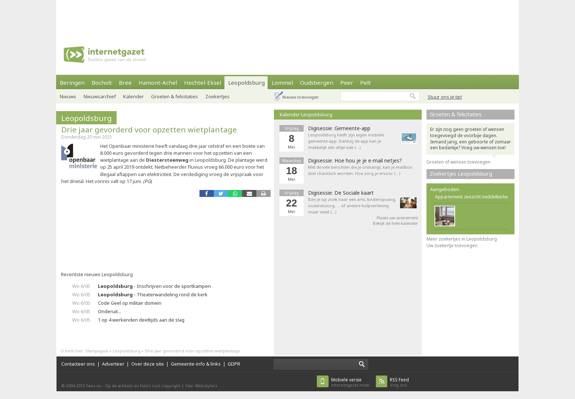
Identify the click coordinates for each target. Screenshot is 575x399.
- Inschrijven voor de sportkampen (154, 286)
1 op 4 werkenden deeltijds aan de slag (141, 319)
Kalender (133, 96)
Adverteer (113, 363)
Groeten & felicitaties (174, 96)
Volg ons (399, 382)
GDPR (234, 363)
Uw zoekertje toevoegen (451, 245)
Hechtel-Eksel (202, 82)
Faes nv (93, 385)
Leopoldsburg (246, 82)
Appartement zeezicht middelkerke (471, 197)
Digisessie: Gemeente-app (339, 128)
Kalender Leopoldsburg (306, 114)
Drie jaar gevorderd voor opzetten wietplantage (149, 129)
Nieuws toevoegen (300, 97)
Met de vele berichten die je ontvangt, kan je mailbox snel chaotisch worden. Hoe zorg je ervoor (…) (360, 170)
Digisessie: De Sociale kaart (341, 193)
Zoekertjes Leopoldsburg (461, 173)
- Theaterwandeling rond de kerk (153, 294)
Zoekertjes (217, 96)
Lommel (282, 82)
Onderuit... (109, 311)
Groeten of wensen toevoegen (458, 162)
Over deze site (147, 363)
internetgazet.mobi (350, 382)
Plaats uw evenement (397, 217)
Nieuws (68, 96)
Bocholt (102, 82)
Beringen (72, 82)
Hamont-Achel (158, 82)
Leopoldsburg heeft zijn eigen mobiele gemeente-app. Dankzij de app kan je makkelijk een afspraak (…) (346, 141)
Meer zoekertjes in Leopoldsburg (461, 239)
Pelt (365, 82)
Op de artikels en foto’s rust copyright (142, 385)
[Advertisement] (287, 16)
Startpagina (96, 351)
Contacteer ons (78, 363)
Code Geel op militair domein (129, 303)
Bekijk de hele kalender (395, 223)
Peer (346, 82)
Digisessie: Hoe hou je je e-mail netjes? (355, 160)
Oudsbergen (316, 82)
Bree (125, 82)
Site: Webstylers (201, 385)
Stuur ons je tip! (445, 97)
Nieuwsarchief (100, 96)
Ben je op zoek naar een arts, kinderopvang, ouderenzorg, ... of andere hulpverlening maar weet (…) (352, 206)
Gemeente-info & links (196, 363)
